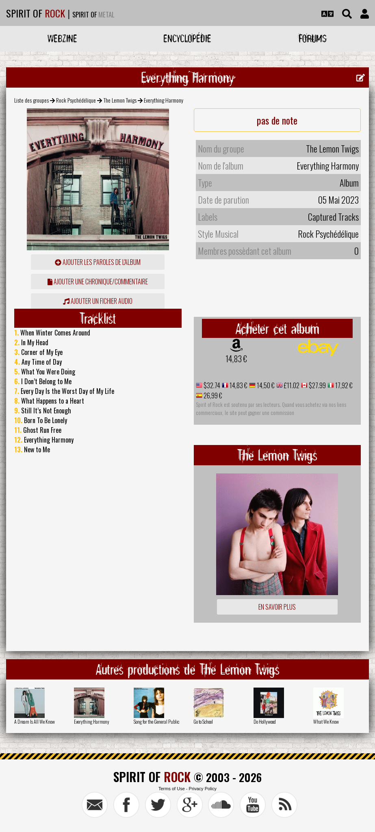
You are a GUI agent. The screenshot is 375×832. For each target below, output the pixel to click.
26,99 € (212, 395)
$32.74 (211, 385)
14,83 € (236, 359)
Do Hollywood (265, 721)
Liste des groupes (31, 100)
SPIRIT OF (35, 13)
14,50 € (265, 385)
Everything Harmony (91, 721)
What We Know (326, 721)
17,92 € (343, 385)
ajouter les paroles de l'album (98, 262)
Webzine (62, 38)
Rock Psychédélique (76, 100)
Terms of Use (171, 788)
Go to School (203, 721)
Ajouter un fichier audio (97, 301)
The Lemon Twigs (120, 100)
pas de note (277, 120)
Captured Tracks (333, 216)
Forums (313, 38)
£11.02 (291, 385)
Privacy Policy (203, 788)
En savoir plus (277, 607)
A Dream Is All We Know (34, 721)
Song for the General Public (156, 721)
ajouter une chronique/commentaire (98, 281)
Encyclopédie (187, 38)
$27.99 (317, 385)
